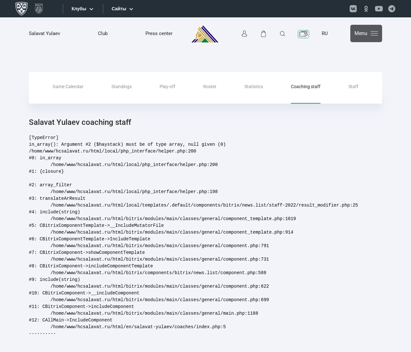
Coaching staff (305, 86)
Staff (353, 86)
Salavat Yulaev (44, 33)
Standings (121, 86)
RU (325, 33)
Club (103, 33)
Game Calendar (68, 86)
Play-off (167, 86)
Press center (158, 33)
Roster (209, 86)
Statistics (253, 86)
